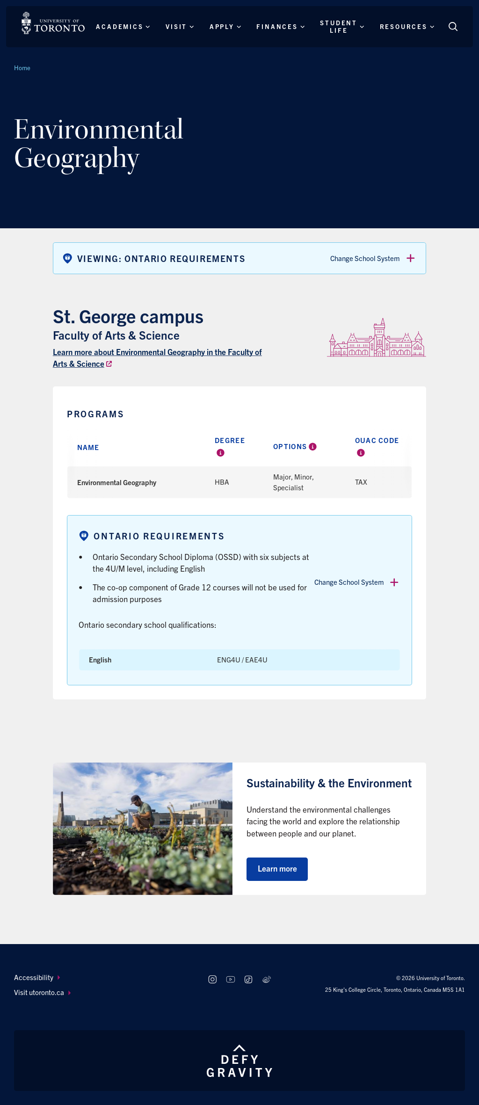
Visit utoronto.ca (42, 992)
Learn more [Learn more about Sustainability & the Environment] (277, 868)
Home (22, 68)
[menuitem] (102, 977)
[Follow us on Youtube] (230, 980)
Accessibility (37, 977)
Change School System (373, 258)
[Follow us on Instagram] (212, 980)
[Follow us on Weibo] (267, 980)
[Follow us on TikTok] (248, 980)
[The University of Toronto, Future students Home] (53, 23)
